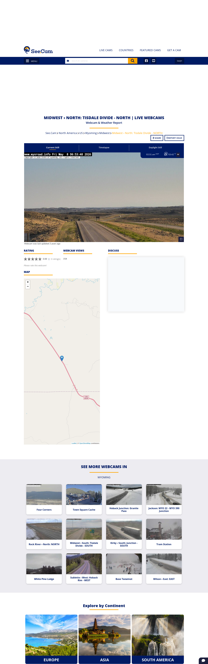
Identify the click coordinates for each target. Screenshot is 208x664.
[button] (177, 155)
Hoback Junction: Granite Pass (123, 508)
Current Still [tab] (53, 147)
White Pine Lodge (45, 576)
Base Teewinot (123, 576)
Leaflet (74, 442)
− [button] (28, 285)
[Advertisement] (104, 21)
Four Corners (45, 508)
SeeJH (179, 60)
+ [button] (28, 281)
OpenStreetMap (85, 442)
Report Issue (174, 138)
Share (157, 138)
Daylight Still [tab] (154, 147)
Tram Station (163, 542)
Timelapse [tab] (104, 147)
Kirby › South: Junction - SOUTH (123, 542)
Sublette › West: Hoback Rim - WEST (84, 576)
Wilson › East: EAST (163, 576)
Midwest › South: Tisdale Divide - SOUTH (84, 542)
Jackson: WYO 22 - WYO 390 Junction (163, 508)
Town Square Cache (84, 508)
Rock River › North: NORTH (45, 542)
